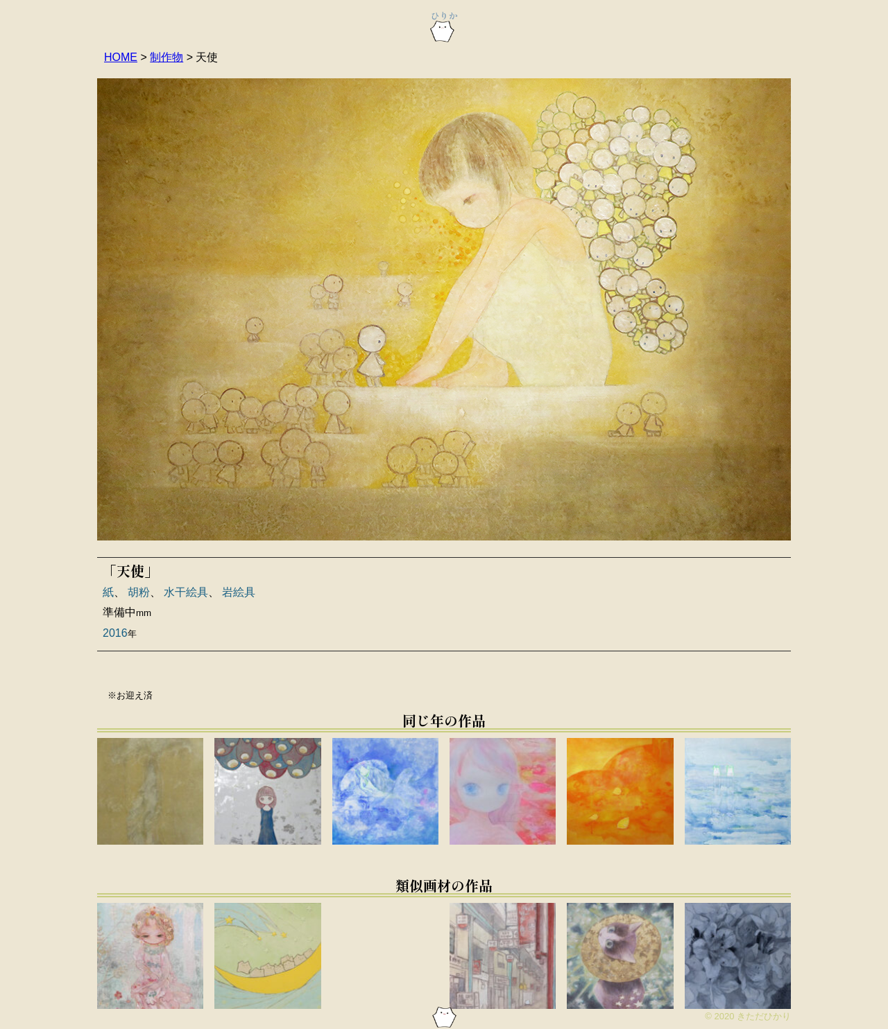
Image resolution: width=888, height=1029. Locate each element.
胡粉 (139, 592)
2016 (115, 633)
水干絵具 (186, 592)
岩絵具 (238, 592)
